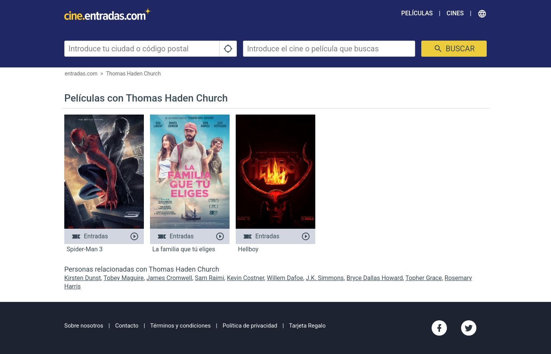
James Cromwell (169, 278)
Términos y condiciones (180, 325)
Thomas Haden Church (133, 73)
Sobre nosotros (83, 325)
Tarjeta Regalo (307, 325)
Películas (417, 13)
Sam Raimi (209, 278)
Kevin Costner (245, 278)
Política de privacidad (250, 325)
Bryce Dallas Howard (374, 278)
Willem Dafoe (285, 278)
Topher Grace (424, 278)
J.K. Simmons (325, 278)
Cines (455, 13)
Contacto (127, 325)
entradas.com (81, 73)
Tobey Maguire (124, 278)
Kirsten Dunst (82, 278)
